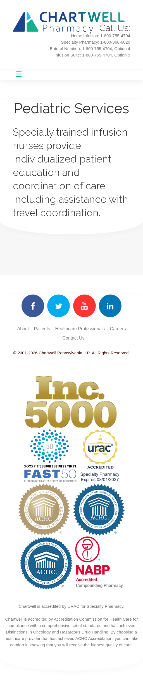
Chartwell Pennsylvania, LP (63, 352)
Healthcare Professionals (80, 328)
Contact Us (73, 338)
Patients (42, 328)
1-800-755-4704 (97, 48)
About (23, 328)
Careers (118, 328)
